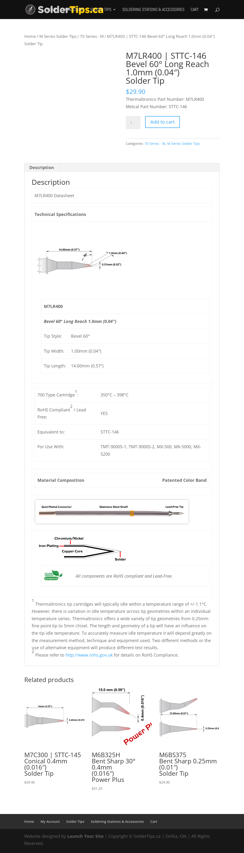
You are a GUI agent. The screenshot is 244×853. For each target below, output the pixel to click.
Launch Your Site (85, 836)
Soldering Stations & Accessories (153, 10)
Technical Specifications (60, 214)
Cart (195, 10)
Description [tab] (41, 167)
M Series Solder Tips (57, 36)
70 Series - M (92, 36)
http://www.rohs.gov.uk (89, 655)
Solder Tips (100, 10)
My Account (73, 10)
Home (52, 10)
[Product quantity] (133, 122)
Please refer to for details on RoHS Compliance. (106, 655)
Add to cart (162, 122)
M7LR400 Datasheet (54, 195)
